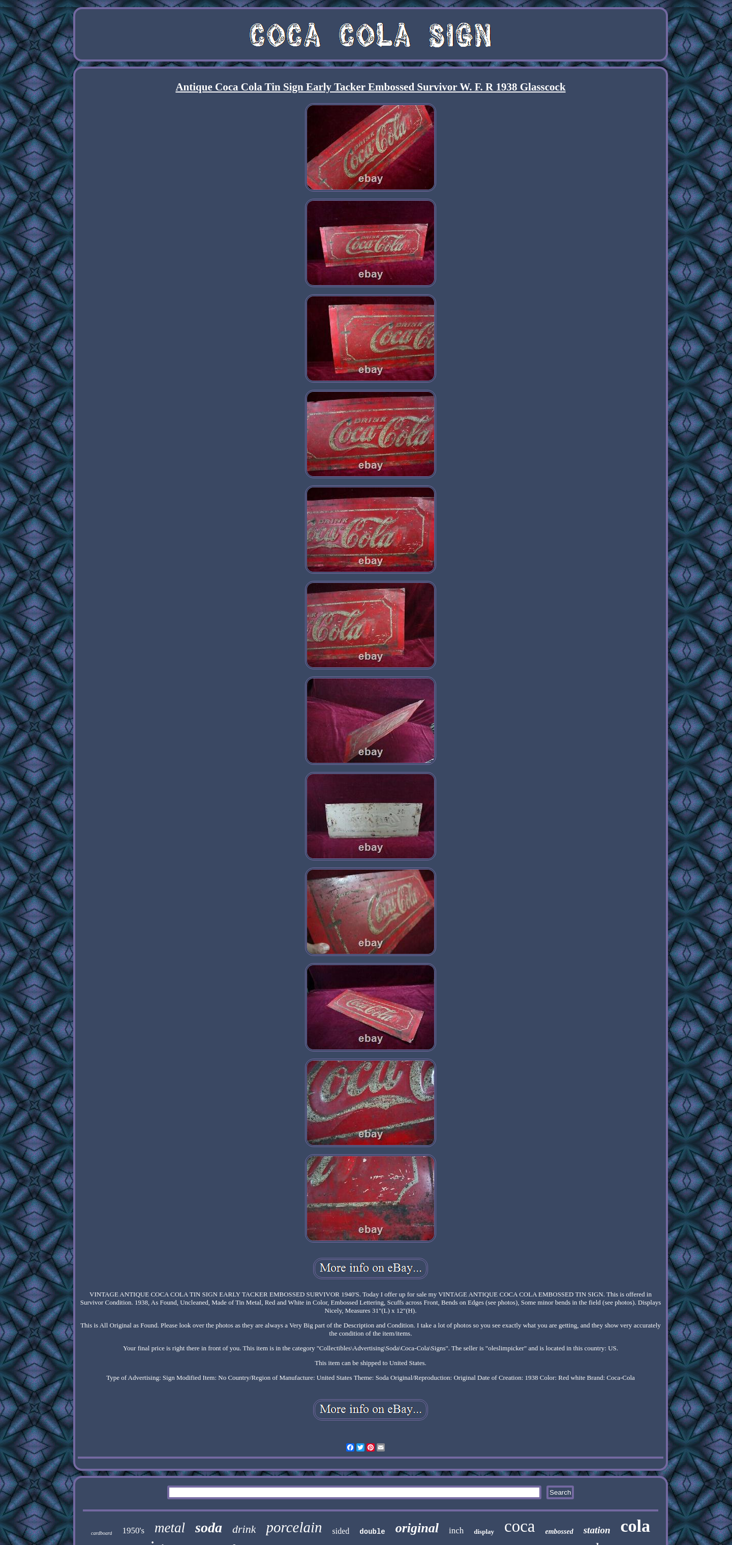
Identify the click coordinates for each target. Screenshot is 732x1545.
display (484, 1531)
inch (456, 1530)
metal (170, 1527)
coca (519, 1526)
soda (208, 1527)
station (597, 1530)
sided (341, 1531)
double (372, 1532)
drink (244, 1529)
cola (636, 1526)
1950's (133, 1530)
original (417, 1528)
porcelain (294, 1527)
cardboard (101, 1533)
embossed (559, 1531)
